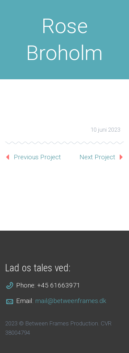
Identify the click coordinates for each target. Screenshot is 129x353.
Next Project (97, 157)
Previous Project (37, 157)
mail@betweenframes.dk (70, 301)
